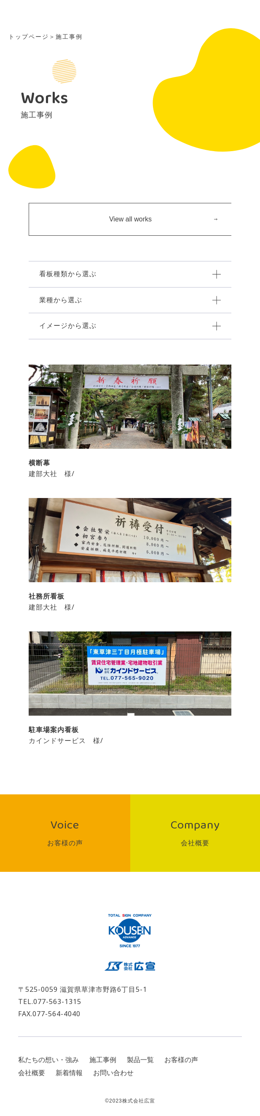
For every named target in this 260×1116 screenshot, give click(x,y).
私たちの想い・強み (48, 1059)
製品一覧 (140, 1059)
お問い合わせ (113, 1072)
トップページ (28, 37)
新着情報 (69, 1072)
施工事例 (102, 1059)
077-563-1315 (57, 1001)
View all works (163, 219)
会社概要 (31, 1072)
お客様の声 (181, 1059)
